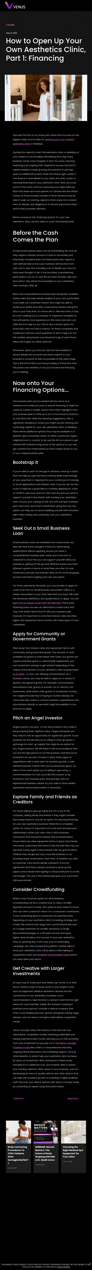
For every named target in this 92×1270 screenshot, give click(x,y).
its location (19, 674)
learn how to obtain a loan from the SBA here (37, 602)
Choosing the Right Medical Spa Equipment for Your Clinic (73, 1151)
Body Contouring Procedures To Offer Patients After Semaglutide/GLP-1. (18, 1155)
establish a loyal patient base (53, 954)
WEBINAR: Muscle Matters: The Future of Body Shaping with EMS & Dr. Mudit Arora (45, 1153)
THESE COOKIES (63, 1267)
